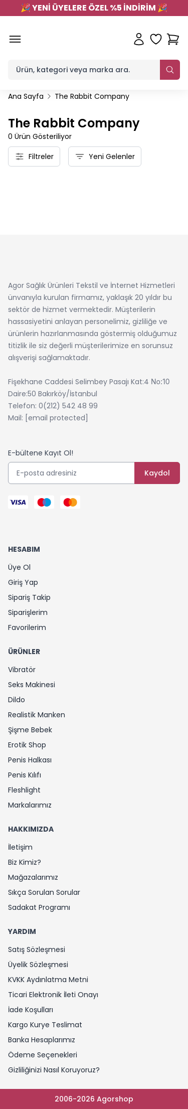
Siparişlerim (28, 612)
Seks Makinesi (31, 685)
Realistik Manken (36, 715)
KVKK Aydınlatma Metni (48, 980)
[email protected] (56, 418)
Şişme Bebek (30, 730)
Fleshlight (24, 790)
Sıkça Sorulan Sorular (44, 892)
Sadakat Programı (39, 907)
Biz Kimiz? (24, 862)
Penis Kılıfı (24, 775)
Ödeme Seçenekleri (42, 1055)
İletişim (20, 847)
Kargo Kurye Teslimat (45, 1025)
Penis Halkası (30, 760)
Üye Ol (19, 567)
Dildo (16, 700)
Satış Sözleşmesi (36, 949)
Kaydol (157, 473)
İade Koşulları (30, 1010)
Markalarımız (30, 805)
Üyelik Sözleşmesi (38, 965)
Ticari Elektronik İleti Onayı (53, 995)
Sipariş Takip (29, 597)
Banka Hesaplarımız (41, 1040)
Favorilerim (27, 627)
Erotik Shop (27, 745)
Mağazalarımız (33, 877)
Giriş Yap (23, 582)
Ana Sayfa (26, 96)
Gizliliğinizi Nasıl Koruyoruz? (54, 1070)
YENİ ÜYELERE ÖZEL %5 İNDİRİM (94, 8)
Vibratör (22, 670)
